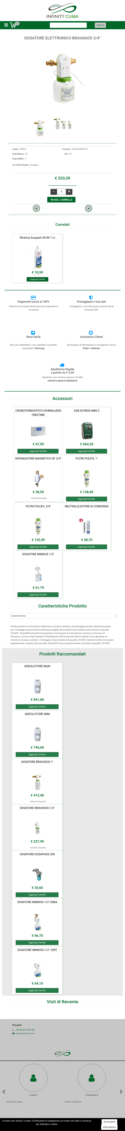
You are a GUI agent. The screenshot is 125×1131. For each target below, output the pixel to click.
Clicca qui (39, 348)
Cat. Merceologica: (20, 165)
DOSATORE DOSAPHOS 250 (37, 854)
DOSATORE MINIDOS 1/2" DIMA (37, 902)
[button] (100, 25)
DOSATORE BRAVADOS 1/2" (37, 808)
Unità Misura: (18, 154)
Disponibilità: (18, 159)
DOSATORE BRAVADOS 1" (37, 762)
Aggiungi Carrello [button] (37, 279)
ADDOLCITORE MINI (37, 714)
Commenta (62, 1122)
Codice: (15, 149)
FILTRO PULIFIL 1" (86, 458)
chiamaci (95, 348)
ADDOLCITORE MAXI (37, 666)
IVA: (66, 154)
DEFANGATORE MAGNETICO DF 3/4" (38, 458)
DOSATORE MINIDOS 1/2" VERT (37, 950)
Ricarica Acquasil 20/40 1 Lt (37, 237)
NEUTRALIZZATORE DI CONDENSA (86, 506)
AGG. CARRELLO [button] (62, 199)
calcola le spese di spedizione (62, 380)
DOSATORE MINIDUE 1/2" (38, 554)
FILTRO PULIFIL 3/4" (38, 506)
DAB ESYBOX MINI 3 (86, 410)
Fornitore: (67, 149)
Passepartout (68, 1126)
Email (86, 348)
